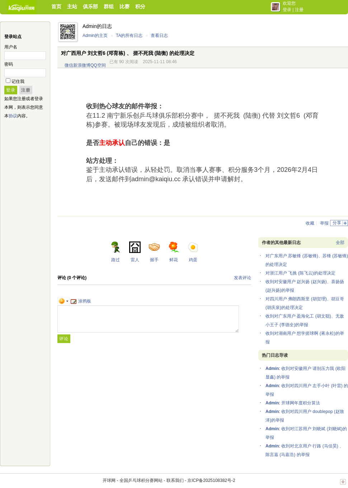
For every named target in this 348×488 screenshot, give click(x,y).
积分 (140, 6)
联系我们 (175, 480)
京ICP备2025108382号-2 (211, 480)
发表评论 (242, 277)
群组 (109, 6)
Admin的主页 (95, 35)
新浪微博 (81, 65)
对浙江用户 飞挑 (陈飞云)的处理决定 (300, 273)
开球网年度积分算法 (300, 402)
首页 (56, 6)
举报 (324, 223)
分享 (337, 222)
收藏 (310, 223)
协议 (13, 115)
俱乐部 (90, 6)
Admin (272, 368)
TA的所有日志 (129, 35)
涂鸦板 (81, 301)
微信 (69, 65)
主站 (72, 6)
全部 (340, 242)
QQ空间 (98, 65)
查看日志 (159, 35)
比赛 (124, 6)
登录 (287, 9)
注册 (299, 9)
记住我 (17, 81)
